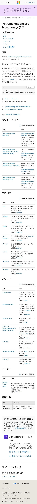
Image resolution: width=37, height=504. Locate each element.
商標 (10, 501)
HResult (4, 226)
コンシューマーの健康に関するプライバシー (15, 498)
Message (5, 244)
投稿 (3, 496)
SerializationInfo (24, 334)
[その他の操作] (33, 18)
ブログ (27, 493)
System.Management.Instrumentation (19, 57)
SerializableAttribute (12, 114)
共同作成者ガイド (21, 428)
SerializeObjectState (4, 384)
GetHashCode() (7, 318)
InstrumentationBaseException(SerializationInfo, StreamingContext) (10, 151)
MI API (12, 79)
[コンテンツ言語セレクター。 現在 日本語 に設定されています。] (6, 483)
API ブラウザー (16, 18)
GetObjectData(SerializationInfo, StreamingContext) (9, 328)
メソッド (6, 44)
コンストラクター (8, 39)
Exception (15, 99)
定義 (4, 36)
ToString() (5, 359)
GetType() (5, 342)
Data (3, 206)
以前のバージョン (16, 493)
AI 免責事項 (5, 493)
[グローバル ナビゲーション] (2, 2)
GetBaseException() (8, 304)
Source (4, 252)
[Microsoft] (18, 2)
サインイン (32, 2)
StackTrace (5, 262)
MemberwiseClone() (8, 351)
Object (7, 99)
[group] (18, 92)
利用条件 (4, 501)
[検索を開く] (26, 2)
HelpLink (5, 216)
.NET (8, 18)
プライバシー (11, 496)
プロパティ (6, 41)
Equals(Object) (6, 292)
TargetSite (5, 269)
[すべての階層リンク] (3, 18)
